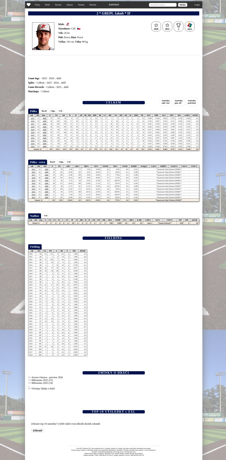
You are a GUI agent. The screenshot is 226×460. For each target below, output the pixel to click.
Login (197, 4)
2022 (32, 138)
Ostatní (81, 4)
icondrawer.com (130, 452)
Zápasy (69, 4)
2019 (32, 129)
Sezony (58, 4)
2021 (32, 135)
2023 (32, 141)
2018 (32, 127)
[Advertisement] (13, 62)
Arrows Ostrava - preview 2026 (47, 377)
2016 (32, 121)
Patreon (92, 4)
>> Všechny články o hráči (41, 388)
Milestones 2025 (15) (42, 380)
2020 (32, 132)
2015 (32, 118)
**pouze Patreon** (165, 223)
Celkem (41, 82)
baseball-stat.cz (100, 448)
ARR (44, 118)
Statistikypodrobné (192, 102)
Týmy (37, 4)
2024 (51, 78)
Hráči (47, 4)
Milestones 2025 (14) (42, 383)
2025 (44, 78)
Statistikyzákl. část (166, 102)
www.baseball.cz (150, 450)
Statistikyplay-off (179, 102)
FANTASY (114, 4)
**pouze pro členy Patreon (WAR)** (169, 169)
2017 (32, 124)
